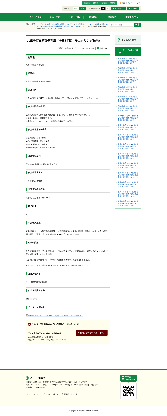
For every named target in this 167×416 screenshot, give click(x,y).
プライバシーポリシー (51, 394)
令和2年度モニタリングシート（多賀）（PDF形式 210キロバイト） (54, 316)
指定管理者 (80, 24)
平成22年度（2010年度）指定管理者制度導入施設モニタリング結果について (128, 203)
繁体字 (112, 3)
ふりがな (134, 8)
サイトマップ (135, 3)
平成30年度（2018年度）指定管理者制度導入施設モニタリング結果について (128, 127)
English (84, 3)
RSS (123, 3)
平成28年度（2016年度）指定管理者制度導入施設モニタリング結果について (128, 146)
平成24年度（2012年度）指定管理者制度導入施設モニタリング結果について (128, 184)
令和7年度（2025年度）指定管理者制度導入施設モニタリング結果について (128, 61)
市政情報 (46, 24)
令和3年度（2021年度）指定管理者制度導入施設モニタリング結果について (128, 99)
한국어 (93, 3)
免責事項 (65, 394)
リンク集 (74, 394)
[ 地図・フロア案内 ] (80, 382)
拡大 (82, 8)
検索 (138, 24)
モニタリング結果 (93, 24)
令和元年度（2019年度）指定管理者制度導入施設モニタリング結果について (128, 118)
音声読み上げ (119, 8)
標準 (75, 8)
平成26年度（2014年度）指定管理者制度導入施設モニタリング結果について (128, 165)
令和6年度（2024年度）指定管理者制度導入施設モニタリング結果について (128, 70)
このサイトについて (33, 394)
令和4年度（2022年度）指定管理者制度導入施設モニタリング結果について (128, 89)
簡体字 (103, 3)
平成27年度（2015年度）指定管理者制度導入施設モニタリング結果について (128, 156)
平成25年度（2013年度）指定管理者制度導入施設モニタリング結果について (128, 175)
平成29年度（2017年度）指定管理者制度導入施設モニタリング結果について (128, 137)
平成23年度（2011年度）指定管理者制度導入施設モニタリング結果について (128, 194)
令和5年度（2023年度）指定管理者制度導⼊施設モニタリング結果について (128, 80)
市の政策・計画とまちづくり (63, 24)
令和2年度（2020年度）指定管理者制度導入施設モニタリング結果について (128, 108)
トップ (38, 24)
